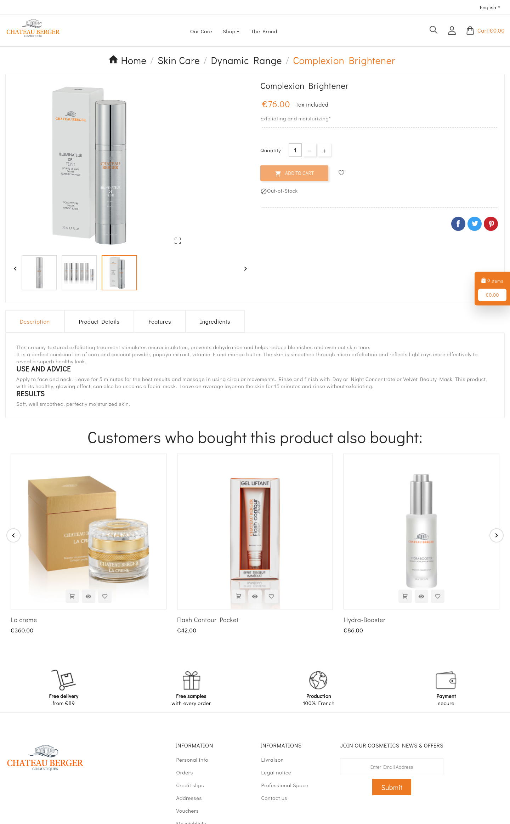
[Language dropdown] (491, 7)
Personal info (189, 759)
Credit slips (187, 785)
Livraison (269, 759)
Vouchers (184, 810)
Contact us (271, 797)
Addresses (186, 797)
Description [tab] (35, 321)
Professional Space (281, 785)
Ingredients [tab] (215, 321)
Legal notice (273, 772)
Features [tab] (159, 321)
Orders (181, 772)
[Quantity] (295, 150)
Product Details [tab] (99, 321)
